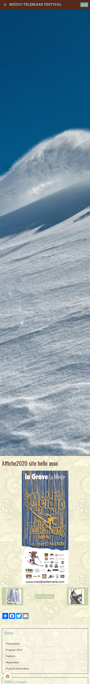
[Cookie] (7, 676)
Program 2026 (14, 650)
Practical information (17, 668)
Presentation (13, 643)
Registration (12, 662)
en (83, 4)
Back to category (45, 596)
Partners (10, 656)
